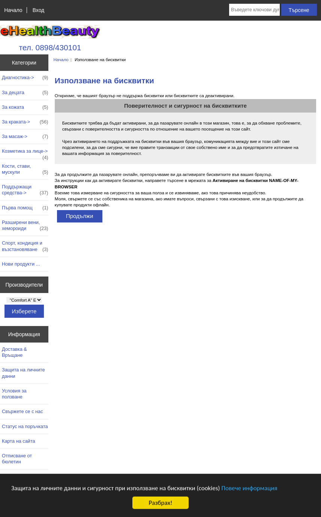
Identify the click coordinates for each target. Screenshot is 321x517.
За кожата (25, 107)
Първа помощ (25, 208)
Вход (38, 10)
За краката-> (25, 122)
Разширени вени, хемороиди (25, 225)
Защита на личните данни (23, 373)
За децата (25, 93)
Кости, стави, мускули (25, 169)
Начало (13, 10)
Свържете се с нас (22, 411)
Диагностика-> (25, 78)
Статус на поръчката (25, 426)
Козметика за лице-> (25, 153)
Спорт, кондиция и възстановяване (25, 246)
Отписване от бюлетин (17, 458)
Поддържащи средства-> (25, 190)
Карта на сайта (18, 441)
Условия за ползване (14, 394)
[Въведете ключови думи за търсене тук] (254, 10)
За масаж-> (25, 137)
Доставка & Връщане (14, 352)
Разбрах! (160, 505)
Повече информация (249, 490)
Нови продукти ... (21, 264)
